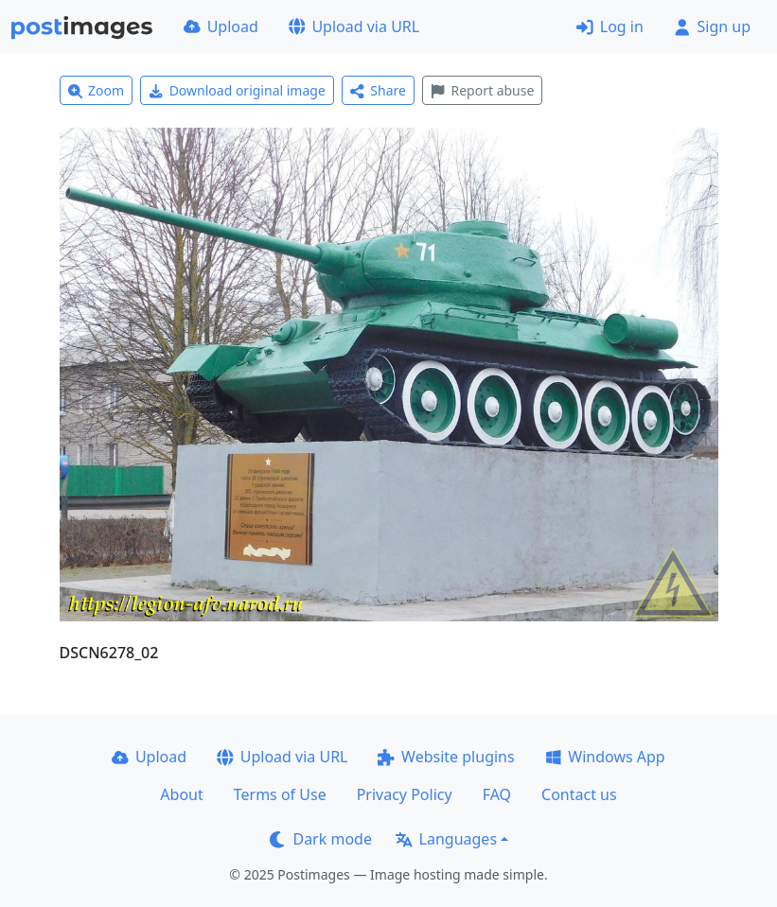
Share (378, 90)
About (181, 794)
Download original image (237, 90)
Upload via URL (354, 26)
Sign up (712, 26)
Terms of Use (280, 794)
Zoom (96, 90)
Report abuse (482, 90)
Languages (446, 839)
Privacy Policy (404, 794)
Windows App (605, 756)
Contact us (579, 794)
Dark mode (321, 839)
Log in (610, 26)
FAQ (497, 794)
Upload (221, 26)
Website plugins (446, 756)
